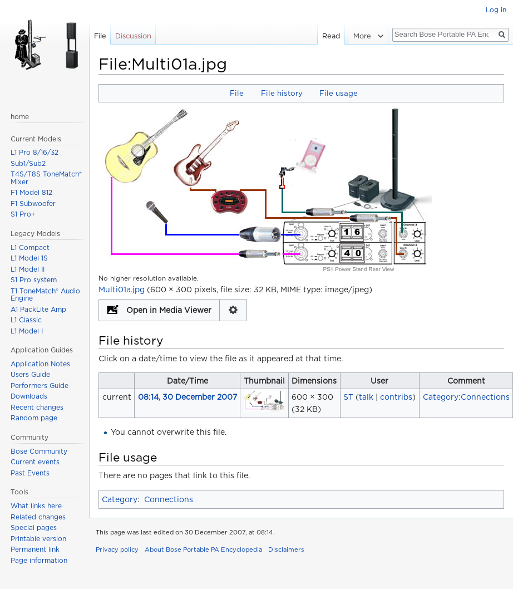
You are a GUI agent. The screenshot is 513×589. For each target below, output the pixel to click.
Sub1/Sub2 (28, 163)
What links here (36, 506)
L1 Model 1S (29, 258)
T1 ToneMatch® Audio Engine (45, 295)
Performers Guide (39, 385)
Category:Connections (466, 396)
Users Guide (30, 374)
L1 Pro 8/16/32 (34, 152)
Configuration (233, 310)
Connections (168, 499)
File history (282, 93)
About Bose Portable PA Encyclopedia (203, 549)
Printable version (38, 538)
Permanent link (35, 549)
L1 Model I (27, 331)
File (237, 93)
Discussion (133, 36)
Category (119, 499)
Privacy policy (117, 549)
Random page (34, 418)
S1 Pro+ (23, 214)
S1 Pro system (34, 280)
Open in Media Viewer (168, 310)
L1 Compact (30, 247)
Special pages (34, 527)
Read (333, 36)
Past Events (30, 473)
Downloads (29, 396)
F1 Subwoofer (33, 203)
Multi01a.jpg (121, 289)
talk (366, 396)
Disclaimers (286, 549)
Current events (35, 462)
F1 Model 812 (31, 192)
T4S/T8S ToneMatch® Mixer (46, 178)
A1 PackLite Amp (38, 309)
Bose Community (39, 451)
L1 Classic (26, 320)
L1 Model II (28, 269)
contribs (396, 396)
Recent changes (37, 407)
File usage (338, 93)
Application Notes (40, 364)
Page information (39, 560)
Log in (496, 10)
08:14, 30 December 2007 (187, 396)
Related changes (38, 517)
